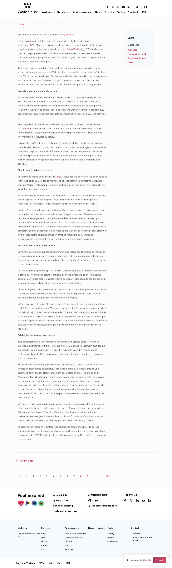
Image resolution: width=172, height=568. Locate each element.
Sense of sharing (63, 505)
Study (44, 545)
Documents (112, 541)
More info (147, 560)
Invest (44, 541)
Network (69, 549)
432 (108, 476)
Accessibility (60, 495)
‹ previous (26, 476)
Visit (43, 549)
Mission (68, 541)
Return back (24, 460)
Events (109, 12)
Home (21, 24)
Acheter (132, 49)
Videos (110, 537)
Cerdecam (26, 128)
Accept (159, 560)
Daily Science (66, 34)
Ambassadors (82, 12)
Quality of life (61, 500)
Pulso (58, 176)
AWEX (42, 563)
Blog (67, 545)
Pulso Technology (76, 49)
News (98, 12)
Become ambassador (102, 505)
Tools (120, 12)
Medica (48, 435)
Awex (64, 57)
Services (63, 12)
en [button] (144, 12)
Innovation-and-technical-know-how (137, 58)
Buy (43, 533)
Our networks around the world (141, 539)
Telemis (95, 260)
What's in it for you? (74, 537)
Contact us (136, 533)
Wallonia (47, 12)
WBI (51, 563)
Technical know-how (65, 510)
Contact (133, 12)
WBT (59, 563)
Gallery (110, 533)
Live (43, 537)
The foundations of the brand (29, 535)
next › (101, 476)
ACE (32, 45)
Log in (93, 500)
